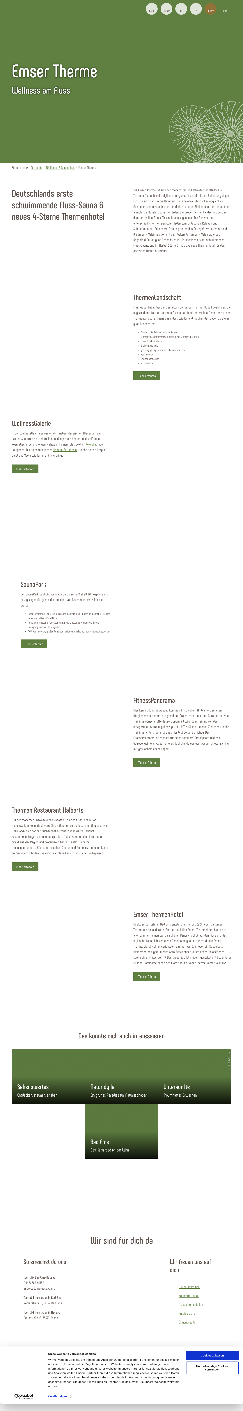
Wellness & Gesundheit (60, 167)
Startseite (36, 167)
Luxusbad (91, 444)
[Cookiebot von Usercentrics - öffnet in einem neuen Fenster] (24, 1404)
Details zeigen (57, 1403)
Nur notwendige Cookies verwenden (212, 1375)
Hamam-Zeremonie (65, 449)
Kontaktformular (189, 1295)
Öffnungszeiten (188, 1322)
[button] (152, 9)
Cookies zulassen (212, 1362)
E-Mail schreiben (189, 1286)
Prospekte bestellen (191, 1304)
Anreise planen (188, 1313)
